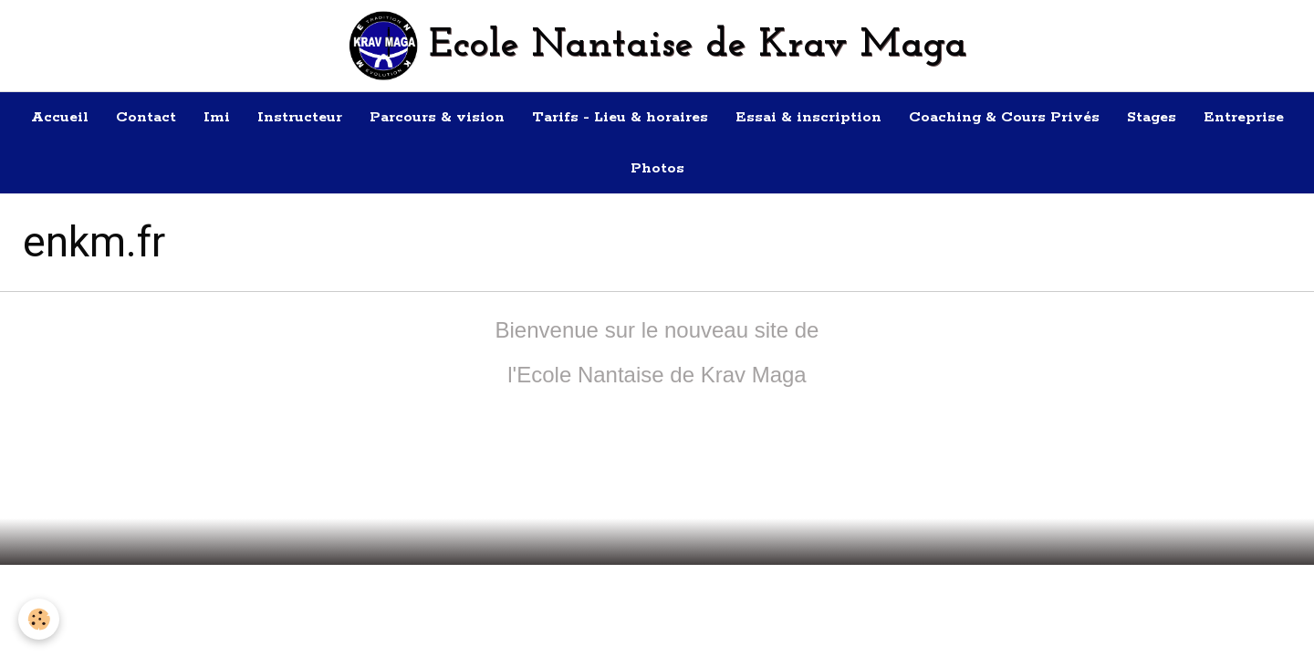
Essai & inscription (808, 117)
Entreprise (1244, 117)
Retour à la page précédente (657, 483)
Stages (1151, 117)
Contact (146, 117)
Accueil (60, 117)
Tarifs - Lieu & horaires (620, 117)
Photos (657, 168)
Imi (216, 117)
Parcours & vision (437, 117)
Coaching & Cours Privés (1004, 117)
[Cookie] (38, 619)
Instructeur (299, 117)
